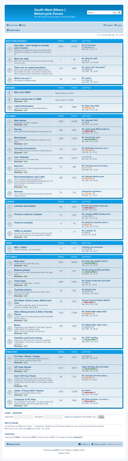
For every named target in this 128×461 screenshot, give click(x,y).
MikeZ (87, 224)
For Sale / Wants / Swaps (27, 356)
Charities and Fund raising (28, 338)
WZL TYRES (20, 247)
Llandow (10, 202)
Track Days (20, 281)
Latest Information (23, 106)
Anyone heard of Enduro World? (96, 300)
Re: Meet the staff (89, 58)
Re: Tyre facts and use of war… (95, 166)
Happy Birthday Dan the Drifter (95, 367)
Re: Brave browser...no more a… (96, 399)
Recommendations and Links (29, 177)
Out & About (11, 257)
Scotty (87, 157)
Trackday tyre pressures (92, 247)
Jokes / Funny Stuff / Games (29, 390)
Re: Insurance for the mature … (95, 376)
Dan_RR (87, 216)
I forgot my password (72, 417)
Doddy (87, 356)
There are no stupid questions (30, 67)
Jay (85, 60)
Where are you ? (22, 78)
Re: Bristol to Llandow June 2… (96, 222)
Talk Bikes (10, 116)
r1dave (87, 80)
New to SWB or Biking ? (16, 41)
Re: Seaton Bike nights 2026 (94, 312)
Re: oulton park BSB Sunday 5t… (96, 129)
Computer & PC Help (25, 399)
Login (7, 413)
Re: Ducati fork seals (91, 137)
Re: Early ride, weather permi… (95, 261)
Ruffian (87, 69)
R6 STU (87, 291)
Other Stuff (11, 352)
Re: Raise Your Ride (90, 106)
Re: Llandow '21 (89, 231)
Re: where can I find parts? (93, 67)
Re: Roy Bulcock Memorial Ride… (96, 270)
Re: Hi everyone (89, 45)
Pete (86, 233)
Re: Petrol (86, 390)
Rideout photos (22, 270)
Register (17, 413)
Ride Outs (19, 261)
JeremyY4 (78, 437)
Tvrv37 (87, 249)
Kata (86, 283)
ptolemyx (88, 327)
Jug (85, 122)
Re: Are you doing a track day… (96, 206)
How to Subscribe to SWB (27, 99)
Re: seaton (86, 78)
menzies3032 (90, 139)
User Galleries (21, 157)
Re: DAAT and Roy (90, 338)
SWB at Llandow (22, 231)
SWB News (10, 88)
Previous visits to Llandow (28, 214)
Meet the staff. (21, 58)
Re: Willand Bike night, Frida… (95, 325)
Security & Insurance (25, 148)
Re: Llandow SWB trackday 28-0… (97, 214)
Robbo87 (88, 108)
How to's (18, 166)
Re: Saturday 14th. (90, 120)
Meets (17, 325)
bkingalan (88, 47)
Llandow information (25, 206)
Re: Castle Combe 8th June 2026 (96, 281)
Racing (18, 129)
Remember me (90, 417)
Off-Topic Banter (22, 367)
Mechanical (20, 137)
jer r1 (86, 168)
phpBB (55, 450)
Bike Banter (20, 120)
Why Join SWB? (22, 92)
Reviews (18, 191)
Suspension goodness (91, 191)
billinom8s (88, 131)
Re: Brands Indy (89, 289)
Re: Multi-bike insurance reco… (95, 148)
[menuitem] (22, 25)
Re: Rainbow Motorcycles (93, 177)
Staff (25, 101)
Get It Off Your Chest (25, 376)
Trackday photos (23, 289)
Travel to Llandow (23, 222)
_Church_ (88, 193)
